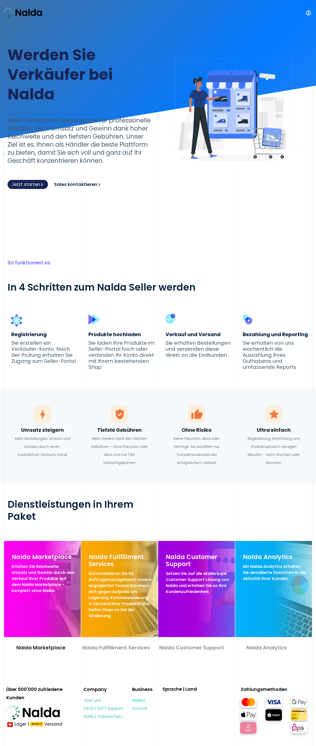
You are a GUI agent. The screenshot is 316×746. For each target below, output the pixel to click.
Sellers (138, 700)
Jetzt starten (28, 184)
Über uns (92, 700)
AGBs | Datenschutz (103, 716)
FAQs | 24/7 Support (103, 708)
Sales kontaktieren (77, 184)
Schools (139, 708)
